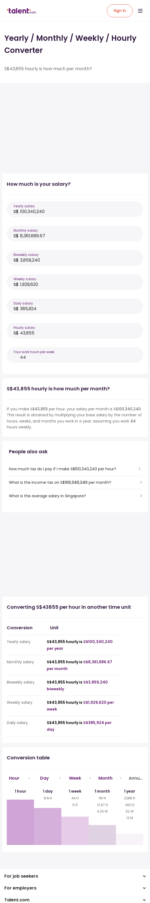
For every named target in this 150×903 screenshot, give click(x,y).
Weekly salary (25, 279)
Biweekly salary (26, 254)
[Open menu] (140, 11)
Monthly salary (26, 230)
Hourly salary (24, 327)
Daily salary (23, 303)
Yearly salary (24, 206)
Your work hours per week (34, 352)
